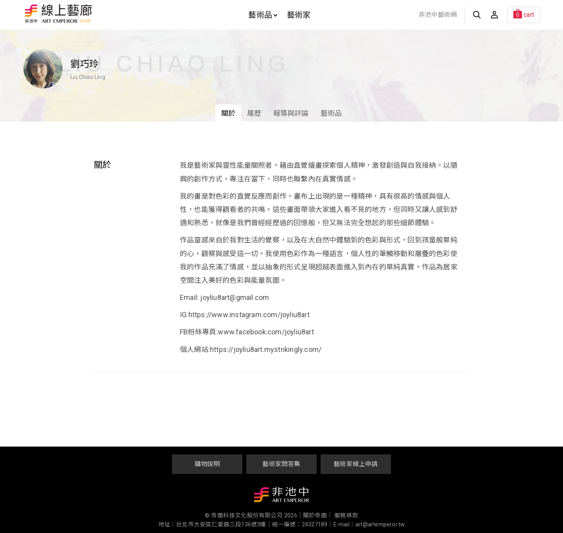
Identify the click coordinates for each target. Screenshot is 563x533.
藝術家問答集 (281, 464)
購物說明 (207, 464)
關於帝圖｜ (318, 515)
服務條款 (346, 515)
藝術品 (262, 15)
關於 (228, 113)
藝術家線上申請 (355, 464)
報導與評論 (291, 113)
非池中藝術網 (438, 14)
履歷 (254, 113)
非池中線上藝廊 (85, 13)
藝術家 (299, 15)
